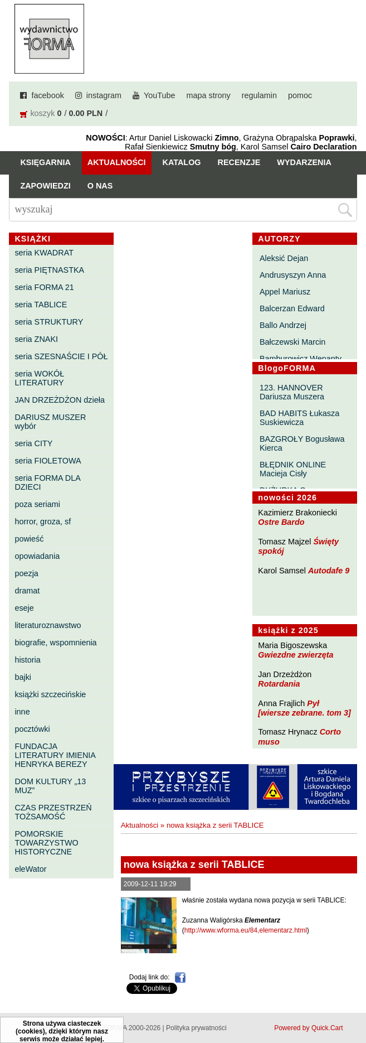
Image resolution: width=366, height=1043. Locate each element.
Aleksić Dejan (284, 258)
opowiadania (37, 556)
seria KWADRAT (44, 252)
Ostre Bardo (281, 522)
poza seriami (37, 504)
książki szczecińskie (50, 694)
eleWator (30, 869)
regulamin (259, 95)
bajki (22, 677)
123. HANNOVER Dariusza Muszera (292, 392)
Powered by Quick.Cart (308, 1028)
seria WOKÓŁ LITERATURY (39, 378)
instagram (103, 95)
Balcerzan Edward (292, 308)
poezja (26, 573)
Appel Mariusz (285, 291)
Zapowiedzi (45, 185)
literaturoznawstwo (47, 625)
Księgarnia (45, 162)
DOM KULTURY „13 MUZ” (50, 786)
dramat (27, 590)
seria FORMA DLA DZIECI (47, 482)
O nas (100, 185)
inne (22, 711)
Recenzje (239, 162)
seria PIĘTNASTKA (49, 269)
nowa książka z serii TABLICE (215, 825)
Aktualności (116, 162)
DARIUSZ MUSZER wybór (50, 422)
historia (27, 659)
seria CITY (33, 443)
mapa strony (209, 95)
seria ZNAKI (36, 339)
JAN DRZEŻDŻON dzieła (59, 399)
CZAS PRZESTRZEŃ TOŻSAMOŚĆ (52, 812)
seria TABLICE (40, 304)
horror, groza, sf (42, 521)
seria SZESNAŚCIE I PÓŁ (61, 356)
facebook (47, 95)
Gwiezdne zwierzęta (295, 654)
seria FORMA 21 (44, 287)
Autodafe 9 (328, 570)
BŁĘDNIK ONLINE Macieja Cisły (293, 469)
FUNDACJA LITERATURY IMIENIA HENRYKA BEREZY (54, 755)
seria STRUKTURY (48, 321)
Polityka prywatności (196, 1028)
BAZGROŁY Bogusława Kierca (302, 443)
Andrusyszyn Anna (293, 275)
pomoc (300, 95)
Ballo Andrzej (283, 325)
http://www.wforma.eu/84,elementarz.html (245, 930)
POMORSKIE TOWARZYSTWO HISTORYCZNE (46, 842)
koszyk (42, 113)
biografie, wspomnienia (55, 642)
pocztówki (32, 729)
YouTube (159, 95)
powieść (28, 538)
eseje (23, 607)
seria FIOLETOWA (47, 460)
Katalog (182, 162)
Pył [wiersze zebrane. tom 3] (304, 708)
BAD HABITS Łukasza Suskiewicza (299, 418)
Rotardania (279, 683)
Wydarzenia (304, 162)
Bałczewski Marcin (292, 341)
